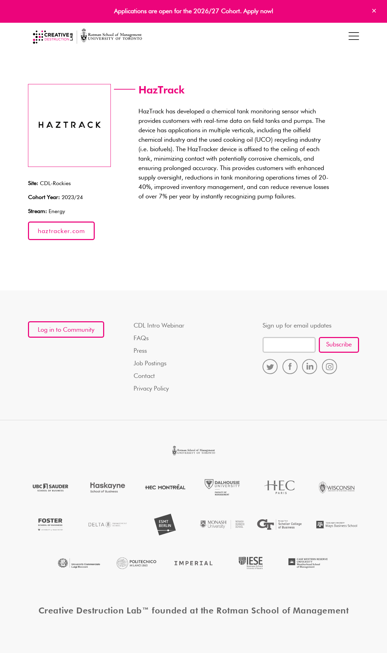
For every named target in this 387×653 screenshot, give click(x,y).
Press (140, 351)
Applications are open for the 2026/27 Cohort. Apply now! (193, 11)
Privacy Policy (151, 389)
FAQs (141, 338)
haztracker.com (61, 231)
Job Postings (150, 363)
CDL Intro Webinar (159, 326)
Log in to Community (66, 330)
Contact (144, 376)
